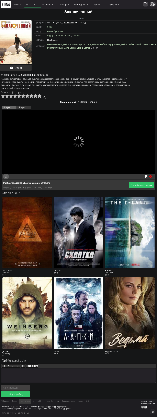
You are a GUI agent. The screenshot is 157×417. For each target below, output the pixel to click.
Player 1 (8, 107)
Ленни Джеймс (121, 44)
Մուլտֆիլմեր (49, 4)
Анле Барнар (70, 48)
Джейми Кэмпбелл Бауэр (101, 44)
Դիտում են (98, 4)
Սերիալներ (32, 4)
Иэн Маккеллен (54, 44)
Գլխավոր (5, 401)
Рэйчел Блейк (135, 44)
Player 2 (22, 107)
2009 (49, 27)
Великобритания (55, 31)
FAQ (87, 401)
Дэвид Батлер (83, 48)
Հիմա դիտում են (52, 401)
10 (39, 96)
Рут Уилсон (84, 44)
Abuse (80, 401)
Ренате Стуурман (55, 48)
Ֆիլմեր (18, 4)
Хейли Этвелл (149, 44)
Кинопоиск (69, 23)
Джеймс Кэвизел (70, 44)
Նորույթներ (113, 4)
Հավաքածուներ (82, 4)
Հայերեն (65, 4)
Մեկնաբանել (16, 394)
